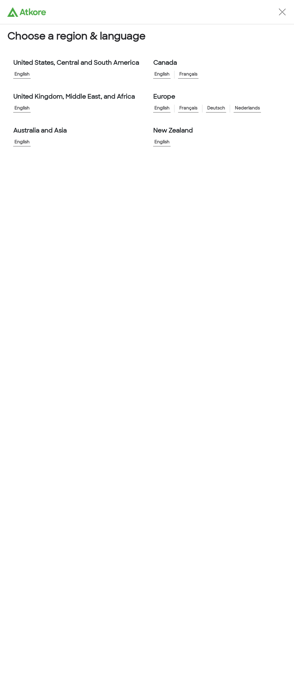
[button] (282, 12)
